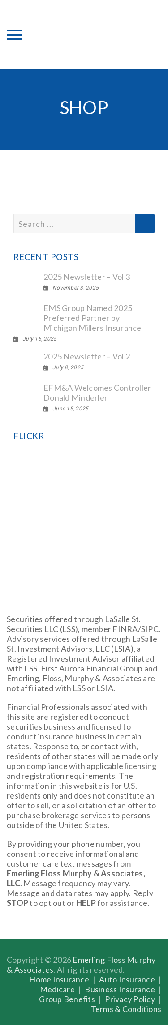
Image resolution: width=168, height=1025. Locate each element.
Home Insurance (59, 979)
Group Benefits (67, 999)
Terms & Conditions (126, 1009)
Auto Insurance (127, 979)
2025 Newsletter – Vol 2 (86, 356)
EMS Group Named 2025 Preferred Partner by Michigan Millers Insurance (92, 318)
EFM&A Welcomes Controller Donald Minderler (97, 392)
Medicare (57, 989)
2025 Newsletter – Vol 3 (86, 277)
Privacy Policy (130, 999)
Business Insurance (120, 989)
